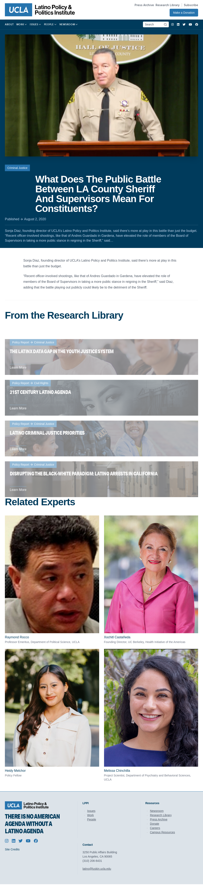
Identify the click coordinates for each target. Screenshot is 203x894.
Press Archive (144, 5)
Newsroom (156, 811)
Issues (91, 811)
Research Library (168, 5)
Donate (154, 823)
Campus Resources (162, 832)
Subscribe (191, 5)
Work (90, 815)
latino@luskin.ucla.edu (96, 868)
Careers (155, 828)
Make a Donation (184, 12)
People (91, 819)
